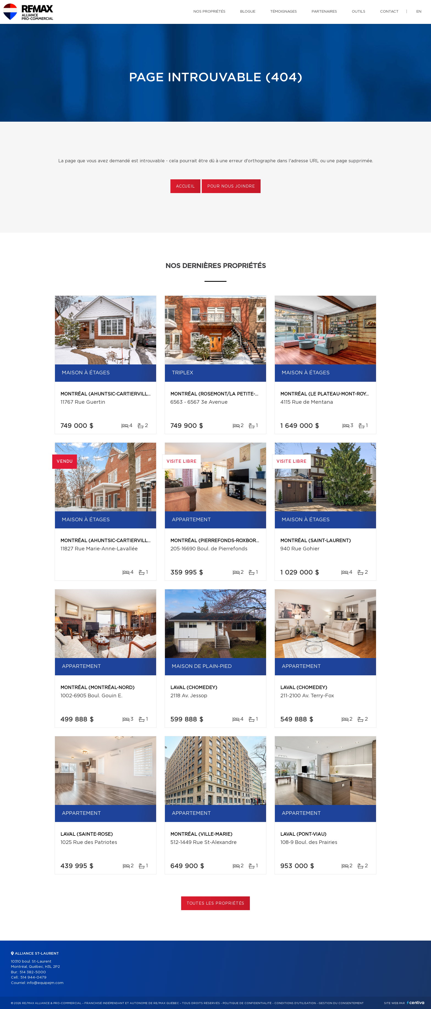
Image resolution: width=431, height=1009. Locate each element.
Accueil (185, 186)
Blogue (247, 11)
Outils (358, 11)
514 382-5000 (33, 972)
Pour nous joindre (231, 186)
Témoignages (283, 11)
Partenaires (324, 11)
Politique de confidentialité (247, 1003)
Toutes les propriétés (216, 903)
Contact (389, 11)
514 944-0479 (33, 977)
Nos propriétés (209, 11)
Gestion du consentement (341, 1003)
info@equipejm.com (45, 983)
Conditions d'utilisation (295, 1003)
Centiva (415, 1002)
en (418, 11)
